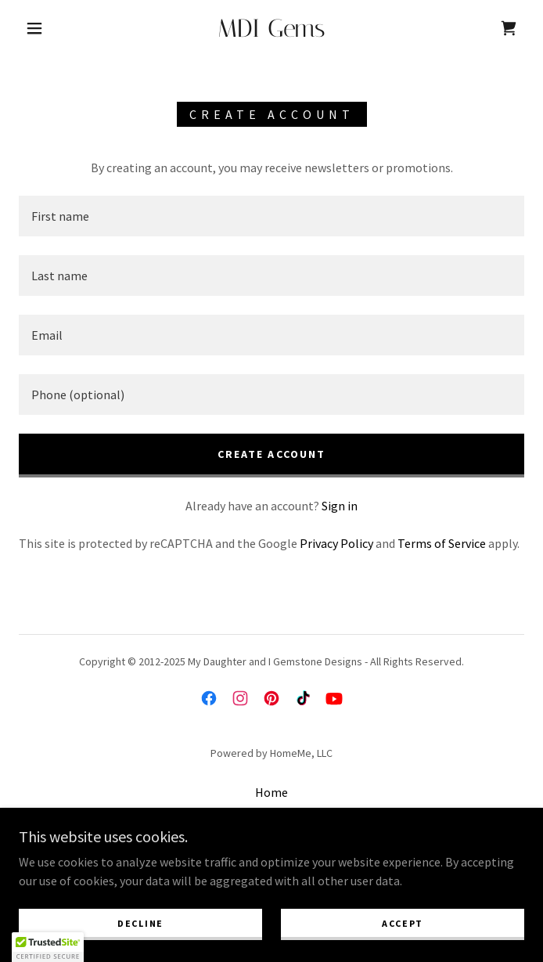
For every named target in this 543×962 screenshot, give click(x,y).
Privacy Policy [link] (336, 543)
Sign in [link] (340, 505)
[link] (272, 28)
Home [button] (271, 792)
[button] (44, 28)
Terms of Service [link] (441, 543)
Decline (140, 923)
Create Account (271, 454)
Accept (402, 923)
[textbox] (271, 216)
